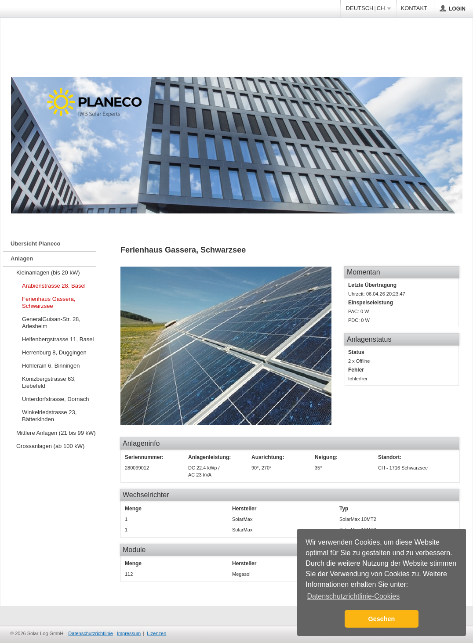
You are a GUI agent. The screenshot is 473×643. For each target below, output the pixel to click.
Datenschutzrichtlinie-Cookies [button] (353, 596)
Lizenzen (156, 633)
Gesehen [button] (381, 618)
